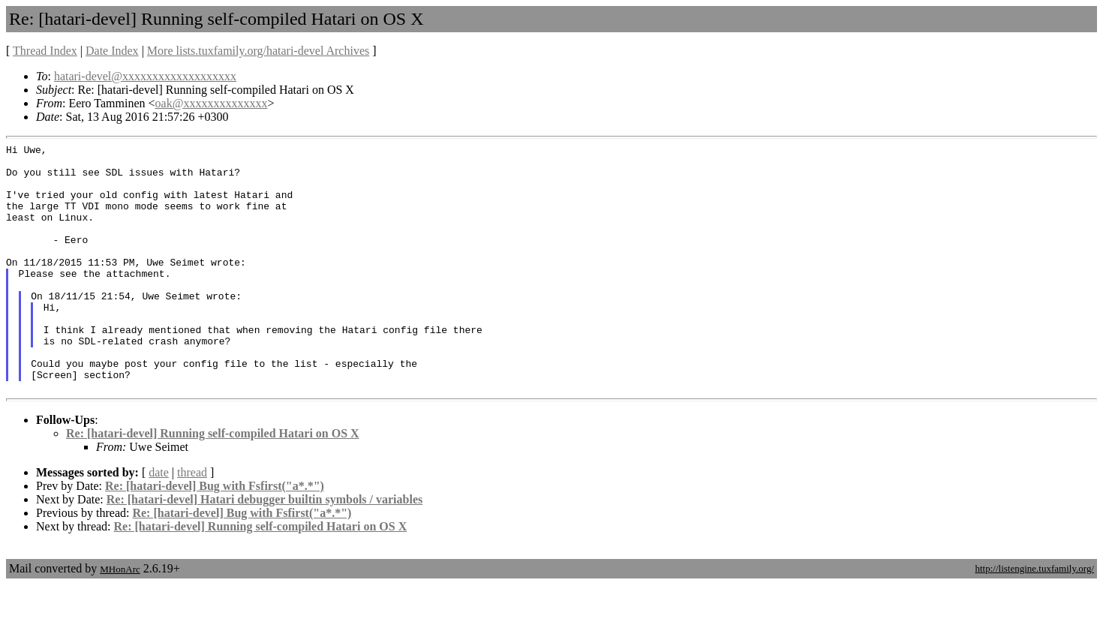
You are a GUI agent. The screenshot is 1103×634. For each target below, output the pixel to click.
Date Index (112, 50)
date (159, 521)
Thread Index (45, 50)
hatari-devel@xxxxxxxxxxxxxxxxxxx (145, 76)
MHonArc (120, 618)
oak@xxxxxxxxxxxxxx (211, 103)
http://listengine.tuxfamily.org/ (1034, 617)
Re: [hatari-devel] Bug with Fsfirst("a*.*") (214, 535)
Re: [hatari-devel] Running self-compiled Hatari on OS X (212, 482)
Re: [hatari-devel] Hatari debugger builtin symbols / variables (264, 548)
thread (192, 521)
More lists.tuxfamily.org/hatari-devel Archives (258, 50)
